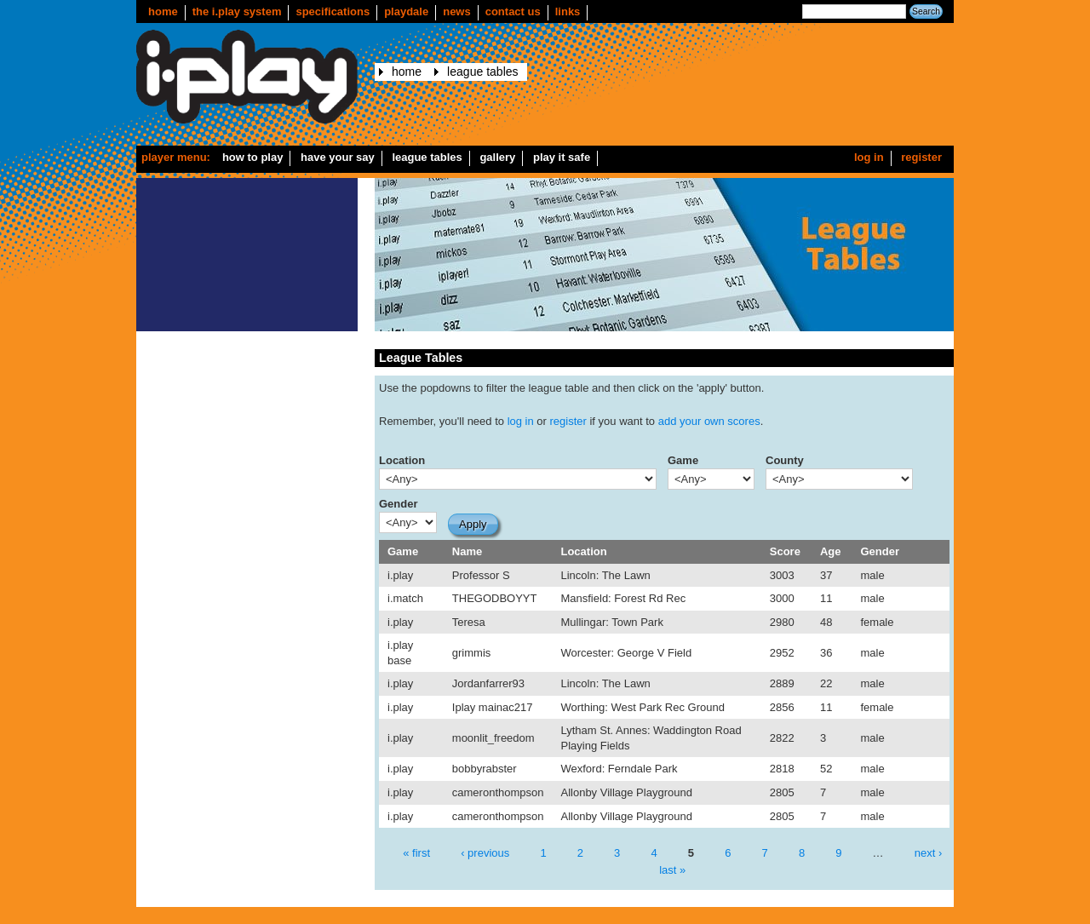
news (457, 11)
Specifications (332, 11)
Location (402, 460)
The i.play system (237, 11)
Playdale (406, 11)
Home (163, 11)
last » (672, 869)
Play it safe (561, 157)
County (785, 460)
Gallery (497, 157)
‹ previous (485, 853)
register (568, 421)
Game (683, 460)
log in (521, 421)
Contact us (513, 11)
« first (416, 853)
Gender (398, 503)
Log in (869, 157)
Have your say (338, 157)
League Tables (482, 71)
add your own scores (709, 421)
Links (568, 11)
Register (921, 157)
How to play (253, 157)
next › (929, 853)
